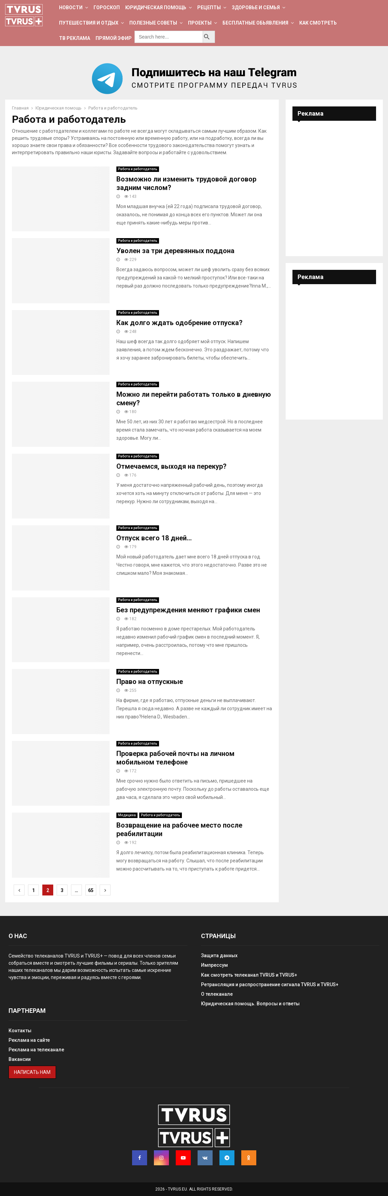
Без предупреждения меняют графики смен (188, 610)
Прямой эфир (114, 38)
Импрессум (214, 965)
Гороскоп (107, 7)
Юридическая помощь (155, 7)
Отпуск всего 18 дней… (154, 538)
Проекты (200, 23)
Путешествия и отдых (88, 23)
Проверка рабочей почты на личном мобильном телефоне (175, 757)
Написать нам (32, 1072)
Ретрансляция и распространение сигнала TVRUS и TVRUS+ (270, 984)
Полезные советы (153, 23)
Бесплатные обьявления (255, 23)
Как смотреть (318, 23)
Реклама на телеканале (36, 1049)
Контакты (20, 1030)
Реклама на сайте (29, 1040)
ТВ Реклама (74, 38)
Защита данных (219, 955)
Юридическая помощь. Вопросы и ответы (250, 1003)
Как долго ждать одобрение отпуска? (179, 323)
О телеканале (217, 994)
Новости (71, 7)
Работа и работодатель (137, 169)
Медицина (127, 815)
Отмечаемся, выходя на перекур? (171, 466)
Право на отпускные (149, 681)
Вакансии (20, 1059)
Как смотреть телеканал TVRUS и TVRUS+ (249, 975)
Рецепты (209, 7)
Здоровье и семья (256, 7)
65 (91, 890)
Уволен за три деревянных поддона (175, 251)
